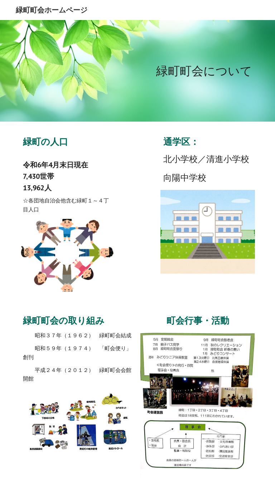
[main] (137, 71)
